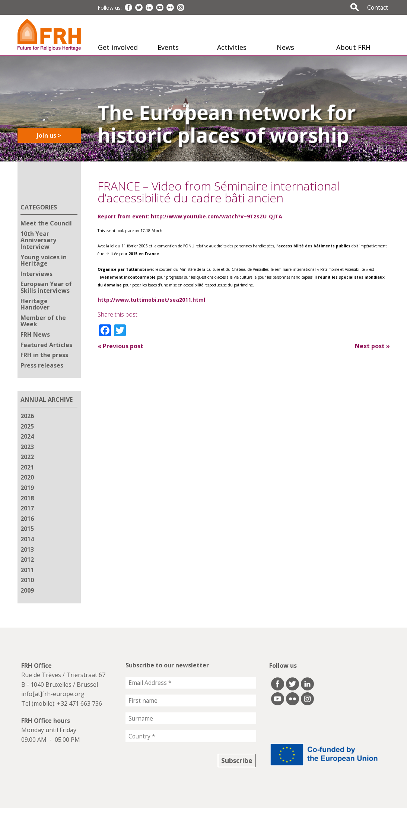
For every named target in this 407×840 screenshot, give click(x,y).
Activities (232, 47)
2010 (27, 580)
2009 (27, 590)
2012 (27, 559)
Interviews (36, 274)
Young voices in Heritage (43, 260)
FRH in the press (44, 355)
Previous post (120, 346)
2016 (27, 518)
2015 (27, 529)
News (285, 47)
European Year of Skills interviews (46, 287)
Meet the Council (46, 223)
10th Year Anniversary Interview (38, 240)
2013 (27, 549)
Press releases (41, 365)
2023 (27, 447)
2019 (27, 488)
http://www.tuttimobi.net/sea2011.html (151, 299)
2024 (27, 436)
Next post (372, 346)
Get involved (118, 47)
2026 (27, 416)
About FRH (353, 47)
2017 (27, 508)
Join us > (49, 135)
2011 (27, 570)
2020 (27, 477)
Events (168, 47)
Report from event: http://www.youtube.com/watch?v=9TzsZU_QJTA (190, 216)
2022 (27, 457)
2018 (27, 498)
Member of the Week (43, 321)
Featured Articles (46, 345)
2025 (27, 426)
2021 (27, 467)
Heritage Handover (35, 304)
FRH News (35, 334)
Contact (377, 7)
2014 (27, 539)
